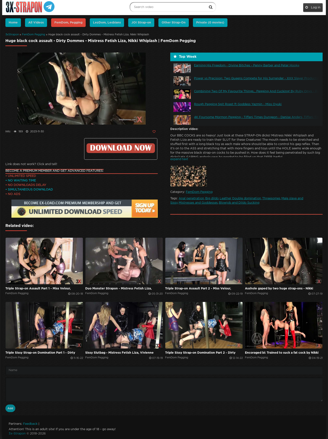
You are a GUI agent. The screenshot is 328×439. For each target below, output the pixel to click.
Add (10, 408)
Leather (225, 198)
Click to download (121, 148)
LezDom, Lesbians (107, 22)
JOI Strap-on (141, 22)
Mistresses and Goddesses (198, 203)
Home (13, 22)
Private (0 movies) (210, 22)
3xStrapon (12, 34)
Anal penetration (191, 198)
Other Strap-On (174, 22)
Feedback (30, 424)
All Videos (36, 22)
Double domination (246, 198)
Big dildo (212, 198)
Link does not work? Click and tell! (31, 164)
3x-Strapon (17, 433)
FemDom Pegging (33, 34)
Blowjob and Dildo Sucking (239, 203)
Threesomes (271, 198)
